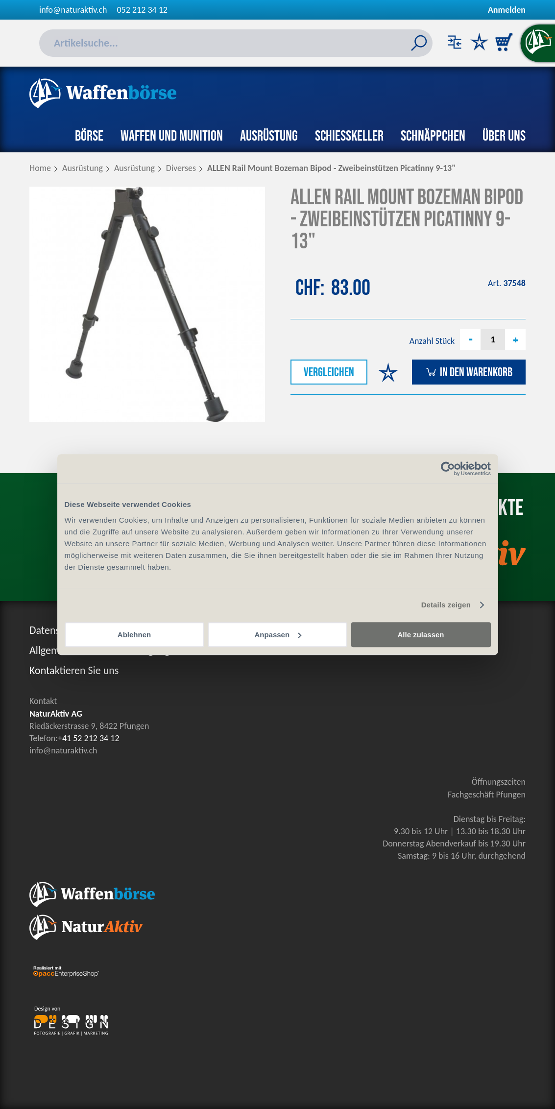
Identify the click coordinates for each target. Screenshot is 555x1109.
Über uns (504, 136)
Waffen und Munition (172, 136)
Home (40, 168)
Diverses (181, 168)
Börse (89, 136)
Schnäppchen (433, 136)
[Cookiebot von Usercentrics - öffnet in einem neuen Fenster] (448, 468)
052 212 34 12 (142, 9)
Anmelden (507, 9)
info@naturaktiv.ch (73, 9)
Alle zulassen (420, 634)
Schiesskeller (349, 136)
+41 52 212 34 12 (89, 738)
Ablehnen (134, 634)
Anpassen (277, 634)
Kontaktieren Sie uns (74, 670)
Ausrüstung (269, 136)
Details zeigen (446, 605)
